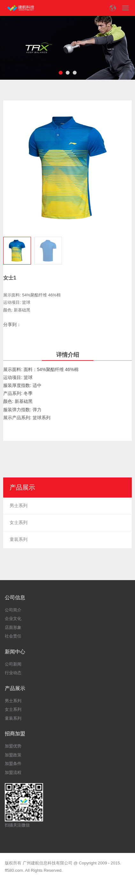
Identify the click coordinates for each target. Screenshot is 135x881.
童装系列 (18, 539)
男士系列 (18, 505)
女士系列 (18, 522)
